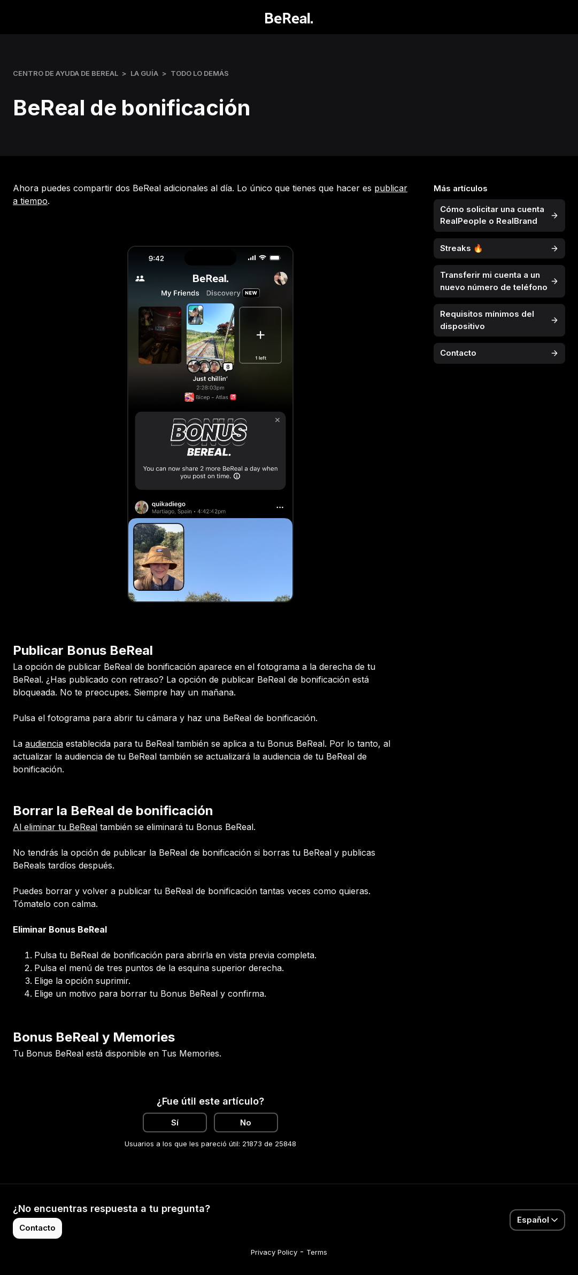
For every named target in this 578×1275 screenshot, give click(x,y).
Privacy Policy (274, 1252)
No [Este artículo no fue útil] (245, 1122)
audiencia (44, 743)
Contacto (37, 1228)
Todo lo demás (200, 73)
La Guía (144, 73)
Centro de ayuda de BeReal (65, 73)
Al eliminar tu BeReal (55, 827)
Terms (316, 1252)
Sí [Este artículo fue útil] (175, 1122)
